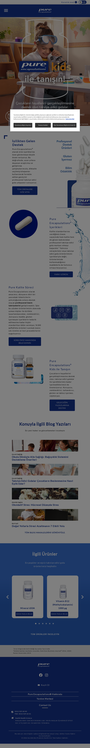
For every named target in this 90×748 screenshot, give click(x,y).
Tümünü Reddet (43, 125)
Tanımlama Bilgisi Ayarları (23, 125)
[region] (45, 120)
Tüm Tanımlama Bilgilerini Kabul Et (64, 125)
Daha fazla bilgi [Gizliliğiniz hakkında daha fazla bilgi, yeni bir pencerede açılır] (70, 119)
